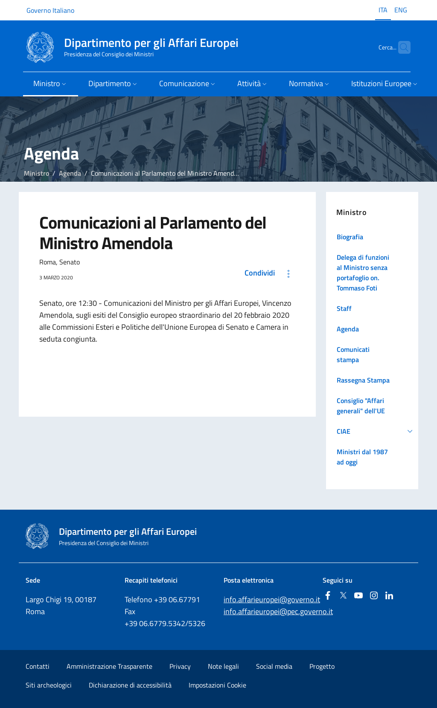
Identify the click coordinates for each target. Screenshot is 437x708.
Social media (274, 666)
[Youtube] (358, 596)
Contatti (38, 666)
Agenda (70, 173)
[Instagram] (374, 596)
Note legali (223, 666)
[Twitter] (343, 596)
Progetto (322, 666)
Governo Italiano (50, 10)
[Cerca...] (400, 47)
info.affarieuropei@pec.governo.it (278, 611)
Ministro (36, 173)
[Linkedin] (389, 596)
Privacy (180, 666)
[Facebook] (328, 596)
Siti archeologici (49, 685)
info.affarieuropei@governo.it (272, 599)
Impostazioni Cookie (217, 685)
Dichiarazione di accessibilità (130, 685)
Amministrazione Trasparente (109, 666)
